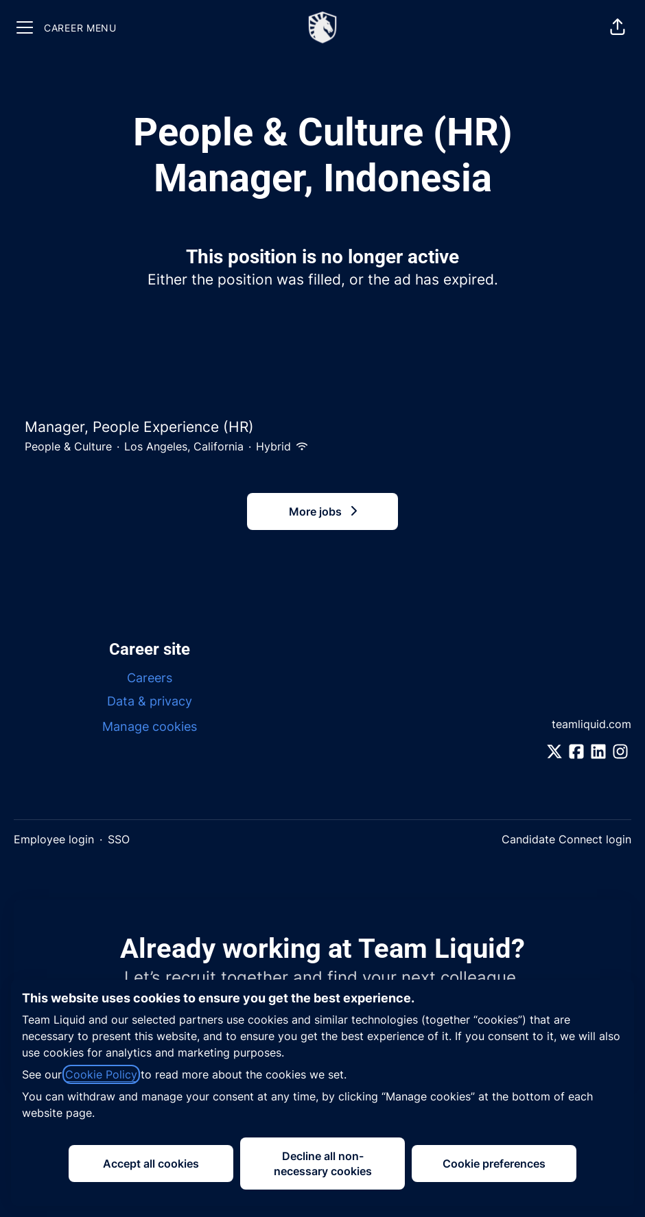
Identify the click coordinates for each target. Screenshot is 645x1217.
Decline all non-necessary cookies (323, 1163)
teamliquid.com (591, 724)
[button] (617, 27)
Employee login (54, 839)
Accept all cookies (151, 1163)
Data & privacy (149, 701)
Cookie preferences (494, 1163)
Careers (149, 678)
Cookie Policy (101, 1074)
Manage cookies (149, 726)
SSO (119, 839)
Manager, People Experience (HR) (322, 427)
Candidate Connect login (566, 839)
